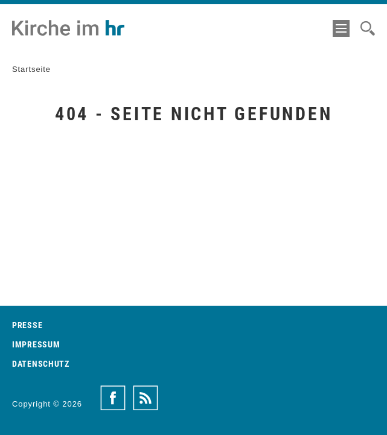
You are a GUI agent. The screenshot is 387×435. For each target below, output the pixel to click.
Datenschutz (40, 364)
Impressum (36, 344)
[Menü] (341, 28)
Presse (27, 325)
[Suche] (367, 28)
